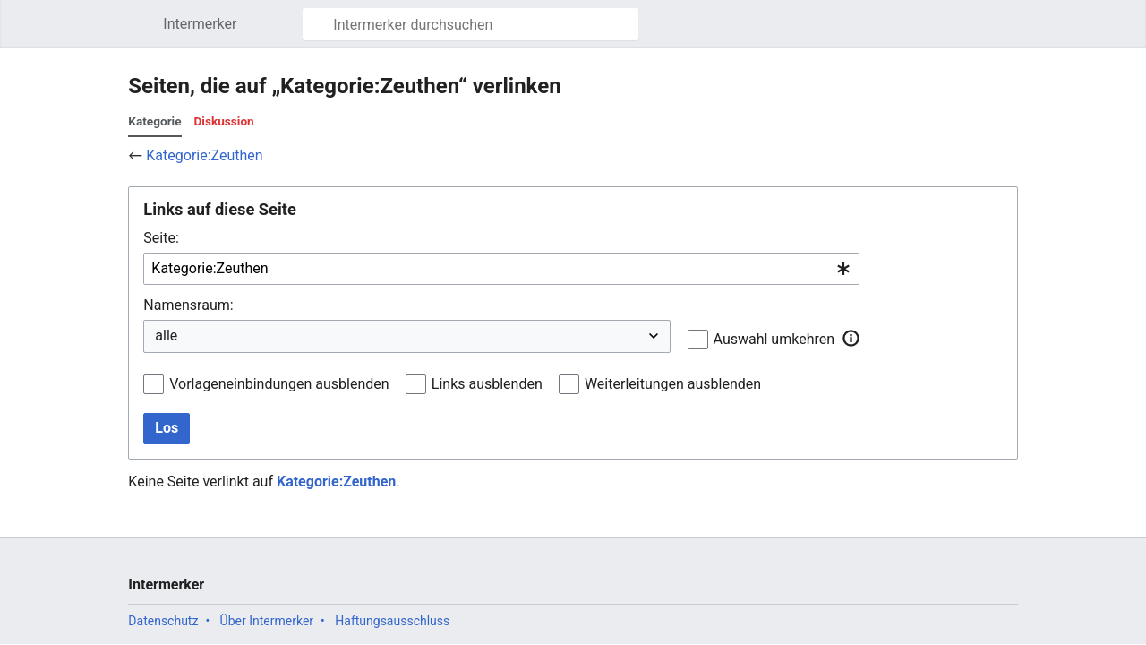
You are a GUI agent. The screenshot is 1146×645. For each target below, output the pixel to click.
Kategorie (154, 121)
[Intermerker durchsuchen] (470, 24)
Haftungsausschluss (392, 621)
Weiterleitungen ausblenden (673, 383)
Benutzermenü (1014, 32)
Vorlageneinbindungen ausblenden (279, 383)
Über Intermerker (266, 621)
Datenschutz (163, 621)
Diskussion (224, 121)
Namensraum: (188, 305)
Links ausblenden (487, 383)
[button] (850, 338)
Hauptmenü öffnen (143, 32)
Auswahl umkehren (774, 339)
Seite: (160, 237)
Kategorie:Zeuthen (204, 155)
